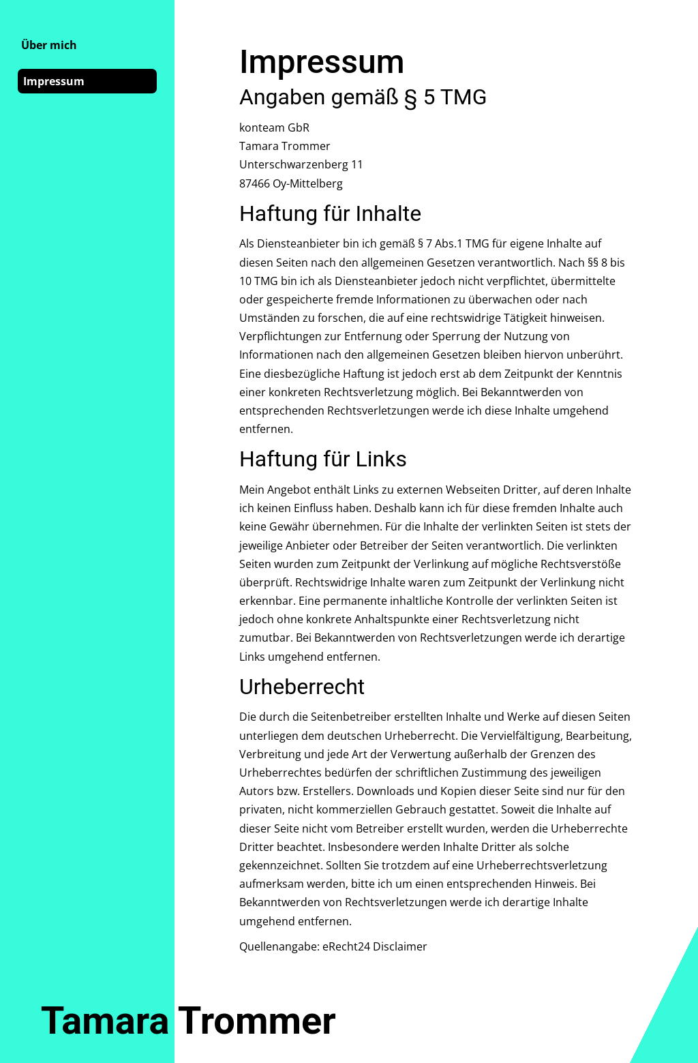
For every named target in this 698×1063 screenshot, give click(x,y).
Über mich (49, 45)
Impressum (54, 81)
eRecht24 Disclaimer (374, 946)
